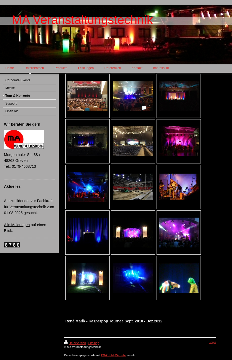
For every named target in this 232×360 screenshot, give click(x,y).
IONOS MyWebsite (113, 355)
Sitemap (93, 343)
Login (212, 342)
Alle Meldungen (17, 225)
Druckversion (75, 343)
